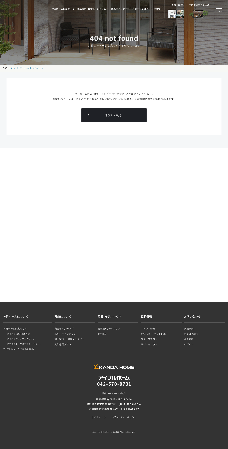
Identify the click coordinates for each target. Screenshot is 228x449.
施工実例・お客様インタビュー (92, 9)
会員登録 (188, 339)
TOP (5, 68)
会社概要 (155, 9)
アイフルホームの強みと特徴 (18, 349)
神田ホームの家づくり (63, 9)
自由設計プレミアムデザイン (21, 339)
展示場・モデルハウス (109, 328)
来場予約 (188, 328)
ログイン (188, 344)
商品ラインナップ (120, 9)
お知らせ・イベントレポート (156, 334)
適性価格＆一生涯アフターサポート (24, 344)
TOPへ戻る (114, 115)
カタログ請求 (191, 334)
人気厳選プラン (63, 344)
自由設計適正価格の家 (18, 334)
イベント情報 (148, 328)
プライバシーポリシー (124, 417)
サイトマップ (99, 417)
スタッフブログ (140, 9)
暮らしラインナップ (65, 334)
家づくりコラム (149, 344)
